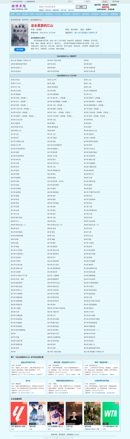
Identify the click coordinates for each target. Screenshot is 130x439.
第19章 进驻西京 (53, 254)
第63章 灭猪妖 (16, 308)
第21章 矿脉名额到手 (54, 145)
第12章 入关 (51, 134)
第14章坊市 (15, 138)
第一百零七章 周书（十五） (26, 393)
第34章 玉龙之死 (16, 120)
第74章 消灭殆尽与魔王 (92, 319)
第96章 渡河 (88, 64)
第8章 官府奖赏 (52, 87)
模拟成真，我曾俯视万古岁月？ (65, 362)
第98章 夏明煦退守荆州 (19, 64)
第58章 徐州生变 (53, 301)
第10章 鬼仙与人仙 (90, 130)
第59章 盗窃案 (16, 192)
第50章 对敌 (15, 181)
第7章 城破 (51, 239)
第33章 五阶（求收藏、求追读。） (96, 116)
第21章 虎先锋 (16, 257)
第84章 (13, 333)
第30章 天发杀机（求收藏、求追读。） (97, 112)
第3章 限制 (51, 123)
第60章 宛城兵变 (16, 304)
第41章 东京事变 (89, 279)
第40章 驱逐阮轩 (53, 279)
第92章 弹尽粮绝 (16, 232)
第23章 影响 (88, 257)
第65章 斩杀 (15, 199)
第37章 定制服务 (89, 163)
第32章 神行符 (16, 159)
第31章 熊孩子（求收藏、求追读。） (24, 116)
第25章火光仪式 (89, 149)
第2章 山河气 (52, 80)
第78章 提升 (51, 214)
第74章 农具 (15, 210)
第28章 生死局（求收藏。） (20, 112)
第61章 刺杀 (51, 304)
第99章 (86, 60)
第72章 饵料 (51, 207)
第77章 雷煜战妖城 (90, 323)
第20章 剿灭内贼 (89, 254)
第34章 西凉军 (52, 272)
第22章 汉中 (51, 257)
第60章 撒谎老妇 (53, 192)
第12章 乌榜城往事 (90, 91)
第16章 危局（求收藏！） (20, 98)
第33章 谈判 (51, 159)
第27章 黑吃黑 (52, 152)
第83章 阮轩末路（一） (92, 330)
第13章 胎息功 (89, 134)
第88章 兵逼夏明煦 (54, 337)
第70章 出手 (51, 315)
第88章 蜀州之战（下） (92, 225)
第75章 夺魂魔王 (16, 323)
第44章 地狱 (15, 174)
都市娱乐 (49, 14)
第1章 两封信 (88, 120)
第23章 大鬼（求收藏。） (56, 105)
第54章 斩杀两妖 (53, 185)
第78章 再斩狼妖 (16, 326)
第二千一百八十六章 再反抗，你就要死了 (30, 374)
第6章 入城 (87, 83)
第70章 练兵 (88, 203)
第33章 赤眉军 (16, 272)
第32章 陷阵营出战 (90, 268)
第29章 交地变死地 (17, 156)
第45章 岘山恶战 (16, 286)
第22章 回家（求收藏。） (20, 105)
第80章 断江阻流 (16, 217)
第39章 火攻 (51, 167)
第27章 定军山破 (16, 265)
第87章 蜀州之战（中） (55, 225)
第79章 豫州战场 (53, 326)
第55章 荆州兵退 (53, 297)
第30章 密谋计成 (16, 268)
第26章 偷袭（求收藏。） (56, 109)
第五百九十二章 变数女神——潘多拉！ (103, 374)
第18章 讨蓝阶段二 (17, 254)
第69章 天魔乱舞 (16, 315)
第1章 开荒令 (15, 80)
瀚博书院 (22, 7)
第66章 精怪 (51, 199)
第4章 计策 (51, 236)
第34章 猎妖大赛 (89, 159)
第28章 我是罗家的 (90, 152)
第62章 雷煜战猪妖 (90, 304)
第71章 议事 (15, 207)
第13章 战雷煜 (52, 246)
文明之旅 (69, 426)
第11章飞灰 (15, 134)
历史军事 (95, 14)
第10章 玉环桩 (16, 91)
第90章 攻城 (51, 228)
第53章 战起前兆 (89, 294)
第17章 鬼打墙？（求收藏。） (57, 98)
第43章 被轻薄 (89, 170)
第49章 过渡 (88, 178)
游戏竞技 (104, 14)
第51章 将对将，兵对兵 (55, 181)
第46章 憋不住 (89, 174)
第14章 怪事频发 (53, 94)
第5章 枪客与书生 (17, 127)
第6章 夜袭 (14, 239)
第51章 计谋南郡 (16, 294)
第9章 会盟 (14, 243)
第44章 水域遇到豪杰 (91, 283)
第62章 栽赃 (15, 196)
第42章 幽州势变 (16, 283)
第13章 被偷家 (16, 94)
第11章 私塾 (51, 91)
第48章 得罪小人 (16, 290)
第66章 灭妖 (15, 312)
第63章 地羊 (51, 196)
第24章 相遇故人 (53, 149)
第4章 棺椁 (87, 123)
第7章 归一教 (15, 87)
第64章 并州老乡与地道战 (56, 308)
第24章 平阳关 (16, 261)
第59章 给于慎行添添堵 (92, 301)
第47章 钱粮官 (16, 178)
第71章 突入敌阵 (89, 315)
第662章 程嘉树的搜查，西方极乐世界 (103, 393)
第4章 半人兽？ (16, 83)
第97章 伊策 (51, 64)
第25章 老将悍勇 (53, 261)
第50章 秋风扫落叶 (90, 290)
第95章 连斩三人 (16, 68)
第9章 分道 (87, 87)
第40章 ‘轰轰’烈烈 (90, 167)
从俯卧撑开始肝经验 (102, 381)
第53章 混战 (15, 185)
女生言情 (66, 14)
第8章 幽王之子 (16, 130)
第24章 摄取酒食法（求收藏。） (95, 105)
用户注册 (116, 1)
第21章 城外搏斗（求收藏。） (94, 101)
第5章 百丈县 (88, 236)
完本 (32, 14)
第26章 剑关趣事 (89, 261)
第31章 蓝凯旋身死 (54, 268)
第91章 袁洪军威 (53, 71)
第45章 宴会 (51, 174)
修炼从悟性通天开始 (28, 362)
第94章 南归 (51, 68)
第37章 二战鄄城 (53, 275)
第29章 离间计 (89, 265)
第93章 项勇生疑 (89, 68)
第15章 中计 (88, 94)
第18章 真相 (51, 141)
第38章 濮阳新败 (89, 275)
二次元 (58, 14)
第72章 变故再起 (16, 319)
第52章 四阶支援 (89, 181)
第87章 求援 (15, 337)
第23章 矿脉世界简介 (18, 149)
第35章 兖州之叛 (89, 272)
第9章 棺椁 (51, 130)
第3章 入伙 (87, 80)
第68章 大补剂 (89, 312)
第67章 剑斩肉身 (89, 199)
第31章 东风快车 (89, 156)
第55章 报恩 (88, 185)
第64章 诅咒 (88, 196)
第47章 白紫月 (89, 286)
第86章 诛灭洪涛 (89, 333)
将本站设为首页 (18, 1)
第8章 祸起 (87, 239)
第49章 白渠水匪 (53, 290)
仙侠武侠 (114, 14)
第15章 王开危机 (16, 250)
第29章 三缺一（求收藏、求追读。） (60, 112)
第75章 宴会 (51, 210)
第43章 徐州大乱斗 (54, 283)
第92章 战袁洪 (16, 71)
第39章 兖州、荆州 (17, 279)
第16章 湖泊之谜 (53, 250)
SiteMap (76, 434)
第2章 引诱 (87, 232)
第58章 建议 (88, 188)
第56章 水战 (88, 297)
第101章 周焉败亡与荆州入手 (86, 33)
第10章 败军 (51, 243)
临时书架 (63, 10)
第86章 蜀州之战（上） (19, 225)
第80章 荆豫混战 (89, 326)
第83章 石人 (15, 221)
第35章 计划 (51, 120)
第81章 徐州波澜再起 (18, 330)
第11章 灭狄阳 (89, 243)
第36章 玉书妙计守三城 (19, 275)
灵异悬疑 (85, 14)
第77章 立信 (15, 214)
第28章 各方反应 (53, 265)
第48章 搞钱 (51, 178)
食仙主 (28, 381)
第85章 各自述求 (89, 221)
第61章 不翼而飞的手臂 (92, 192)
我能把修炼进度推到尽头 (65, 381)
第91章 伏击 (88, 228)
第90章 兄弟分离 (89, 71)
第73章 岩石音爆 (53, 319)
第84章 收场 (51, 221)
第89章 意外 (15, 228)
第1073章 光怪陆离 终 (61, 393)
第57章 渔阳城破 (16, 301)
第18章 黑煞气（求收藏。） (93, 98)
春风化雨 (88, 426)
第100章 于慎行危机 (54, 60)
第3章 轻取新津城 (17, 236)
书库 (18, 14)
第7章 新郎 (87, 127)
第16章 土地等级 (89, 138)
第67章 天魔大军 (53, 312)
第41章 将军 (15, 170)
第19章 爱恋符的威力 (91, 141)
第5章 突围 (51, 83)
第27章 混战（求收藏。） (93, 109)
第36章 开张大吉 (53, 163)
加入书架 (20, 49)
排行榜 (25, 14)
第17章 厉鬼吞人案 (17, 141)
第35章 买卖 (15, 163)
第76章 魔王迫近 (53, 323)
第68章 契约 (15, 203)
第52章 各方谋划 (53, 294)
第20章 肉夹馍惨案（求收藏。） (58, 101)
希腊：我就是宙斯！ (102, 362)
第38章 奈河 (15, 167)
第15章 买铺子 (52, 138)
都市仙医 (32, 426)
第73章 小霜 (88, 207)
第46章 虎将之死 (53, 286)
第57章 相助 (51, 188)
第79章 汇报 (88, 214)
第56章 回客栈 (16, 188)
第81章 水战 (51, 217)
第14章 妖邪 (88, 246)
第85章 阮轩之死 (53, 333)
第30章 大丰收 (52, 156)
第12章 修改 (15, 246)
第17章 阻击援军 (89, 250)
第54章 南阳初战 (16, 297)
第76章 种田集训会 (90, 210)
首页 (12, 14)
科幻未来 (39, 14)
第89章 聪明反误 (89, 337)
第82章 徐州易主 (53, 330)
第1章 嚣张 (51, 232)
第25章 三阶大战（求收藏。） (21, 109)
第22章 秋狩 (88, 145)
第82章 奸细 (88, 217)
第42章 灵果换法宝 (54, 170)
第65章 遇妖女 (89, 308)
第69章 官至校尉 (53, 203)
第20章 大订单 (16, 145)
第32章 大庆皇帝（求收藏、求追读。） (61, 116)
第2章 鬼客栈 (15, 123)
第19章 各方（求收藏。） (20, 101)
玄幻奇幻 (76, 14)
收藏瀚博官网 (31, 1)
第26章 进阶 (15, 152)
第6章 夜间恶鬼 (52, 127)
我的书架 (71, 10)
